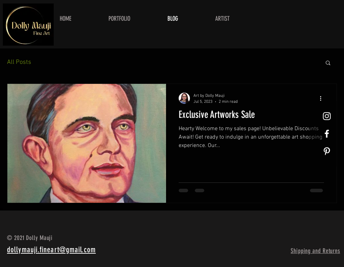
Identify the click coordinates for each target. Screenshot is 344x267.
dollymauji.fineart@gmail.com (51, 249)
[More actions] (323, 98)
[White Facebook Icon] (327, 133)
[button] (328, 63)
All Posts (19, 62)
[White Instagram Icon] (327, 116)
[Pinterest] (327, 151)
